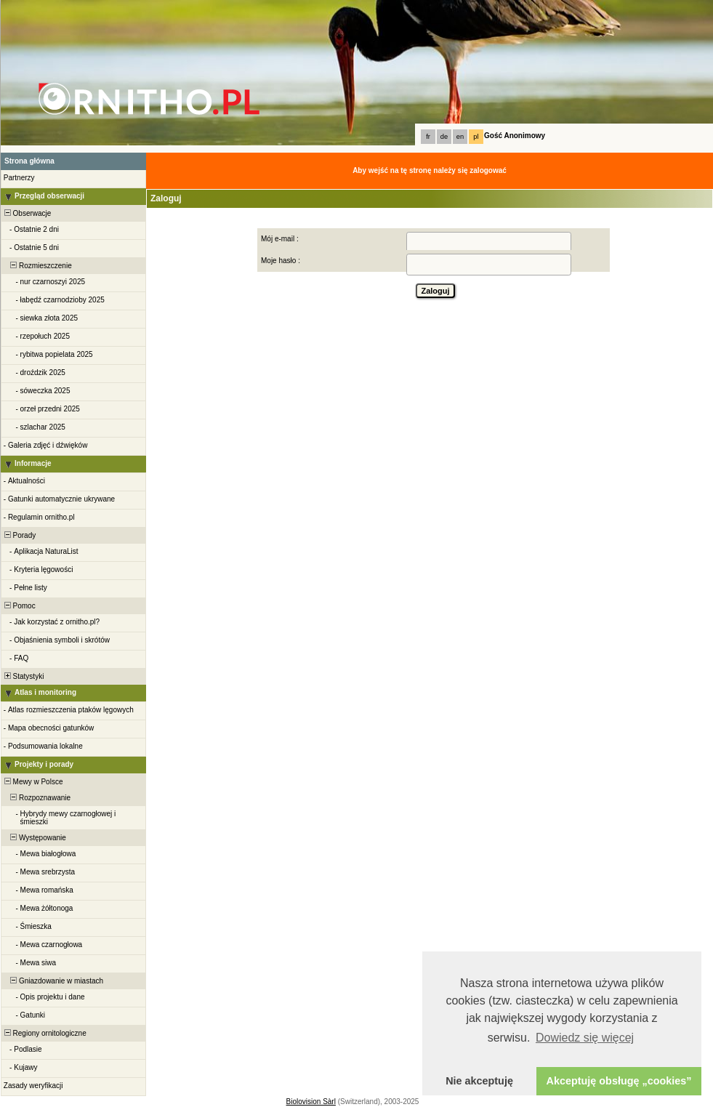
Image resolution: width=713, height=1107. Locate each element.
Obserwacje (26, 213)
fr (428, 136)
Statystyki (23, 676)
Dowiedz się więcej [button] (585, 1037)
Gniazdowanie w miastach (52, 981)
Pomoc (19, 606)
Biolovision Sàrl (311, 1102)
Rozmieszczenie (37, 266)
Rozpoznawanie (36, 798)
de (444, 136)
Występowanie (34, 838)
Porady (19, 535)
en (460, 136)
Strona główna (29, 161)
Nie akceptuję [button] (479, 1081)
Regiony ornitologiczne (44, 1033)
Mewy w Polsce (32, 782)
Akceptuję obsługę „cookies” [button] (619, 1081)
